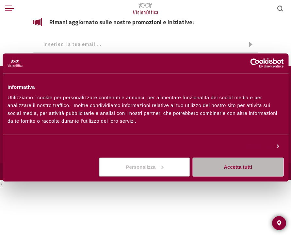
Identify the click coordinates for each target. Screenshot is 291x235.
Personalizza (256, 146)
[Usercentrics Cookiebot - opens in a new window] (254, 63)
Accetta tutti (238, 166)
